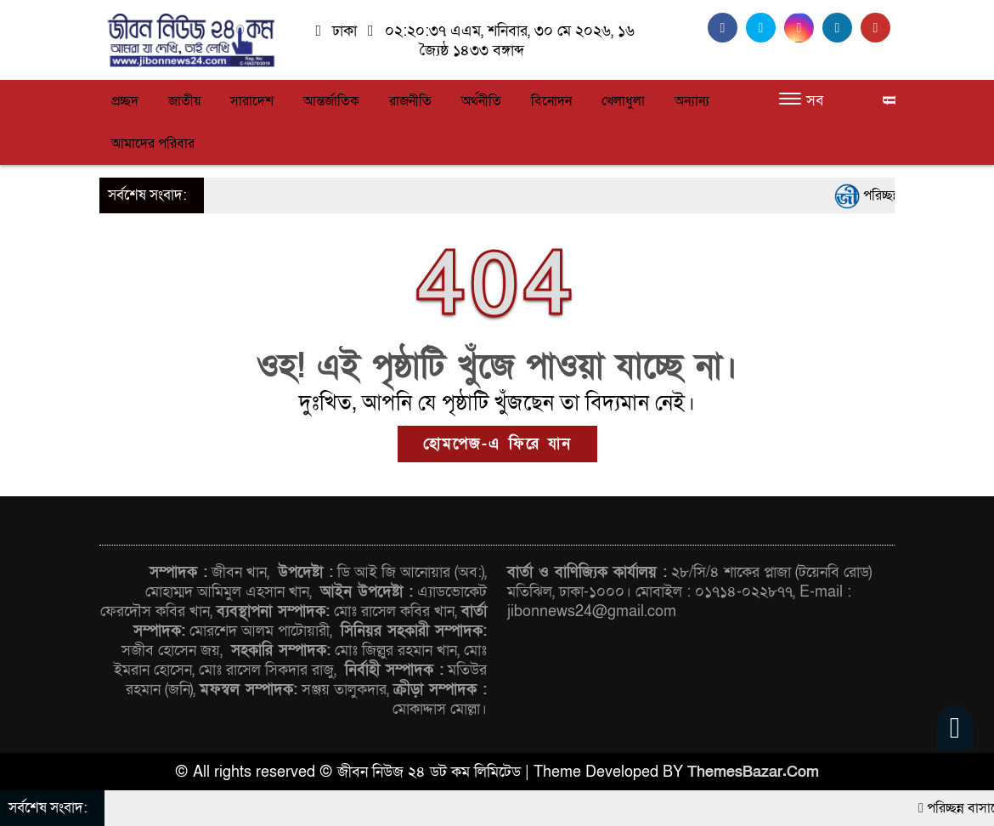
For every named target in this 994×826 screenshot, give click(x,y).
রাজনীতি (410, 101)
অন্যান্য (692, 101)
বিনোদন (551, 101)
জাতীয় (184, 101)
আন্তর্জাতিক (331, 101)
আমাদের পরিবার (153, 143)
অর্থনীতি (481, 101)
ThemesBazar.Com (753, 772)
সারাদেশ (252, 101)
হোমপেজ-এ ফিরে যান (497, 444)
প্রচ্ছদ (124, 101)
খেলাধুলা (623, 101)
